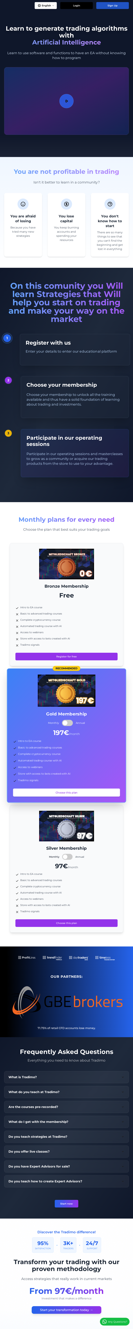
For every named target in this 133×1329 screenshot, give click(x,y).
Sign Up (113, 5)
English (46, 5)
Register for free (66, 656)
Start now (66, 1203)
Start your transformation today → (66, 1310)
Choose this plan (66, 792)
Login (76, 5)
